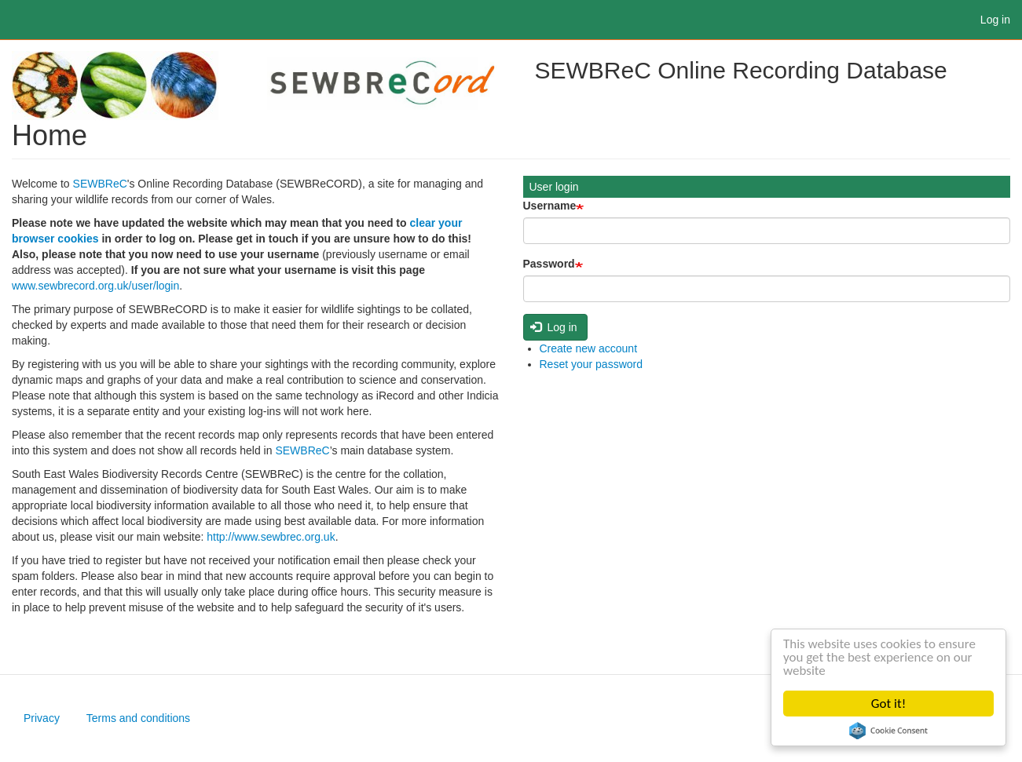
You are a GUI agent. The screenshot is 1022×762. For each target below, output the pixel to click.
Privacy (42, 718)
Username (550, 205)
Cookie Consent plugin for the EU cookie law (888, 730)
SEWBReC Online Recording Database (741, 70)
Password (549, 263)
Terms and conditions (138, 718)
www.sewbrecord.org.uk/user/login (95, 285)
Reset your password (591, 364)
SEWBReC (100, 183)
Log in (995, 19)
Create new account (589, 348)
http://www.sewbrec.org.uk (271, 536)
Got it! (888, 703)
